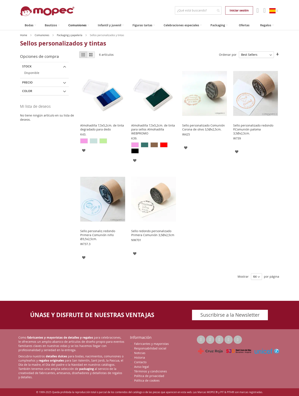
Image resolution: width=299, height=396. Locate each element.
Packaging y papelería (70, 35)
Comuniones (42, 35)
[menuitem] (30, 25)
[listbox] (102, 141)
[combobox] (198, 10)
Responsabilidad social (150, 348)
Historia (139, 357)
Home (24, 35)
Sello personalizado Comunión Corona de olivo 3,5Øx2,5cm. (203, 127)
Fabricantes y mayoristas (151, 344)
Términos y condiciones (150, 371)
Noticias (139, 353)
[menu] (149, 25)
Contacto (140, 362)
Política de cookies (147, 380)
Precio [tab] (27, 82)
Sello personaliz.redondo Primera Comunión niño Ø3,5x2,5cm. (97, 235)
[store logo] (47, 11)
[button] (83, 150)
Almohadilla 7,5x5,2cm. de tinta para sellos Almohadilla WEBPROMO (153, 129)
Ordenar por (228, 55)
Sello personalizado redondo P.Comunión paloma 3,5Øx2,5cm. (253, 129)
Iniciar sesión (239, 10)
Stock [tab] (27, 66)
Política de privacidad (149, 376)
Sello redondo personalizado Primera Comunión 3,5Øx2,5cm (152, 233)
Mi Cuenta (257, 10)
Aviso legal (141, 367)
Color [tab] (27, 91)
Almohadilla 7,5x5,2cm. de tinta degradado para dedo (102, 127)
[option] (84, 140)
